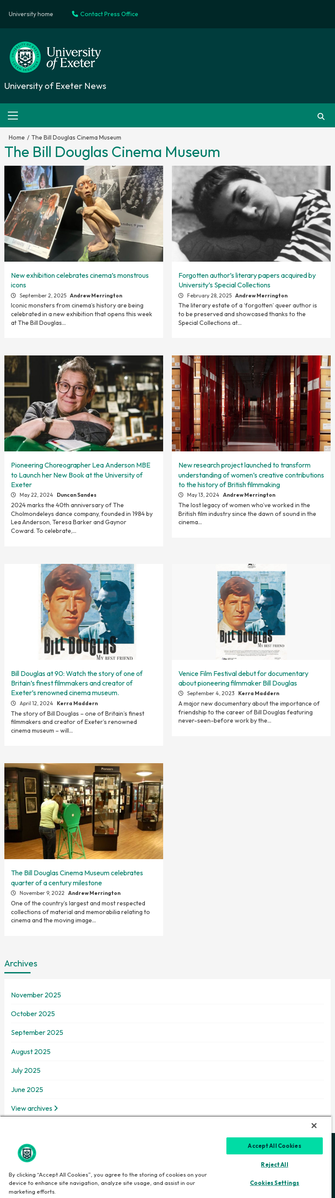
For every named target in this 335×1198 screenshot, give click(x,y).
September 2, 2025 (44, 295)
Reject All (274, 1164)
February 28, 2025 (210, 295)
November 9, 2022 (43, 893)
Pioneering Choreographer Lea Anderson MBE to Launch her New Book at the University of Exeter (80, 475)
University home (31, 14)
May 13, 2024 (204, 494)
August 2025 (31, 1051)
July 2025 (26, 1070)
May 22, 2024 (37, 494)
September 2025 (37, 1032)
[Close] (314, 1125)
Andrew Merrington (96, 295)
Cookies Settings (274, 1182)
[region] (166, 1157)
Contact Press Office (105, 14)
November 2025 (36, 994)
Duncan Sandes (76, 494)
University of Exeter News (55, 85)
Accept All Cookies (274, 1145)
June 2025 (27, 1089)
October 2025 (33, 1013)
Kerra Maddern (77, 703)
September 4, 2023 (211, 693)
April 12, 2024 (37, 703)
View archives (34, 1108)
